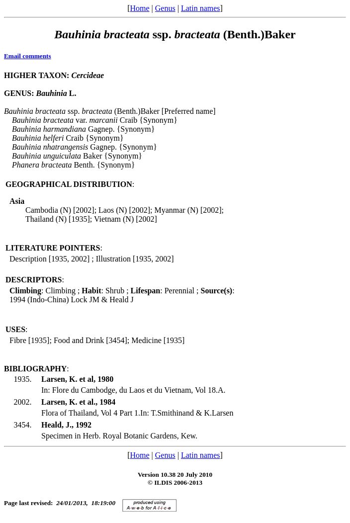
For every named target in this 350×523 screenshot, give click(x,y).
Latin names (200, 8)
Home (139, 8)
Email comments (27, 56)
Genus (165, 8)
